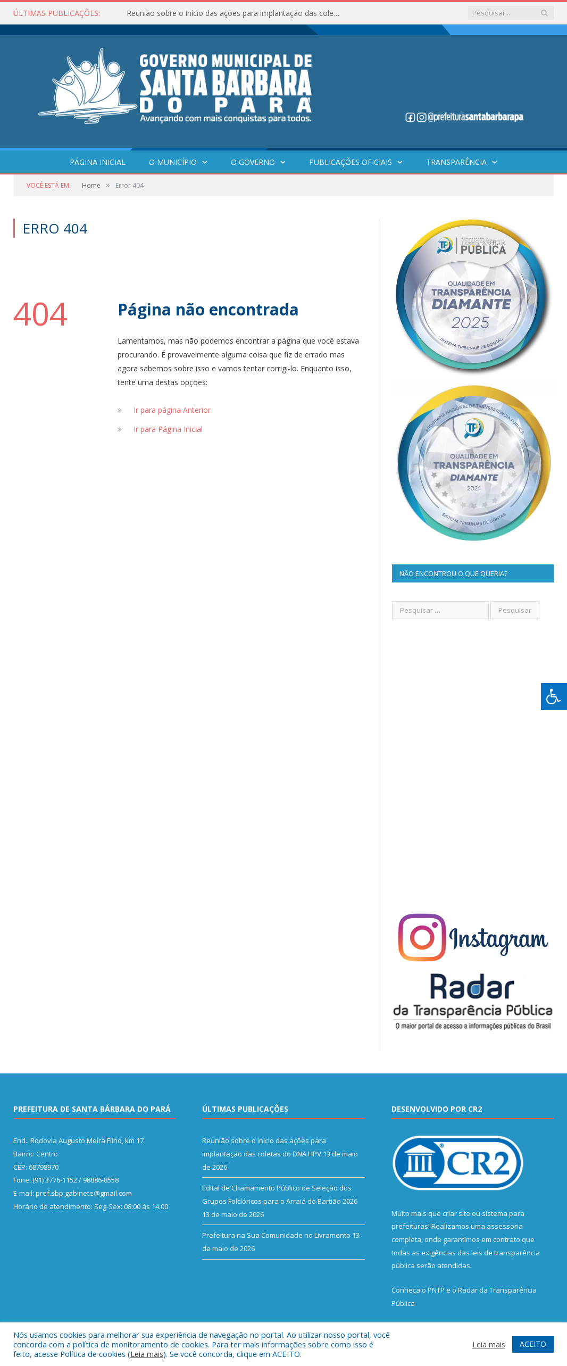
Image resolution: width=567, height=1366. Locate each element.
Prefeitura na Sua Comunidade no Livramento (276, 1235)
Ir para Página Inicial (168, 429)
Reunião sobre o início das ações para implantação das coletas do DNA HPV (236, 13)
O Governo (253, 162)
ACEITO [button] (533, 1344)
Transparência (456, 162)
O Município (173, 162)
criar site (456, 1213)
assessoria (505, 1226)
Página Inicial (98, 162)
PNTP (436, 1290)
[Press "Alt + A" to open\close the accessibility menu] (554, 696)
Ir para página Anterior (172, 410)
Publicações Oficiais (350, 162)
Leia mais (146, 1354)
